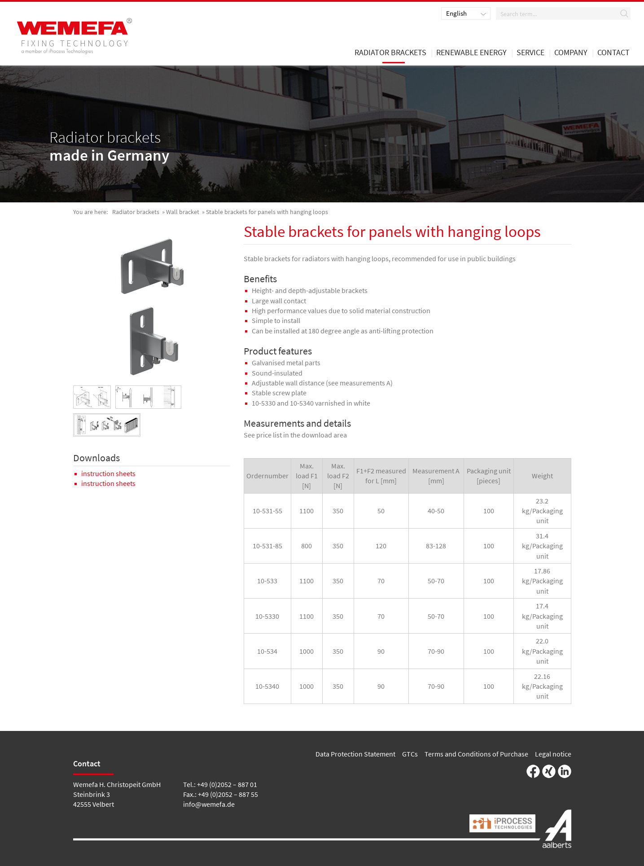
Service (530, 52)
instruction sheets (108, 473)
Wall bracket (182, 212)
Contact (613, 52)
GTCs (410, 753)
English (456, 13)
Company (570, 52)
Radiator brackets (135, 212)
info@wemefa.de (209, 804)
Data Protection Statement (355, 753)
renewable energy (471, 52)
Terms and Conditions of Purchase (476, 753)
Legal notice (553, 753)
